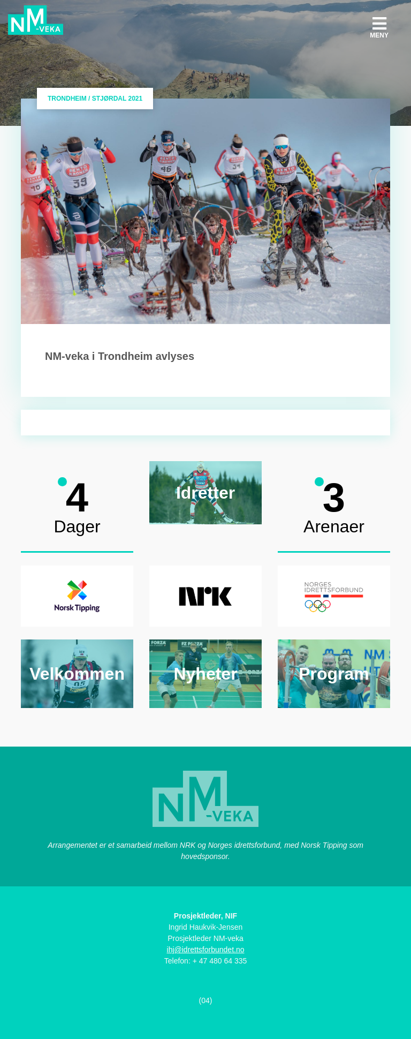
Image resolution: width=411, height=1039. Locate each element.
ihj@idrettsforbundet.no (206, 949)
